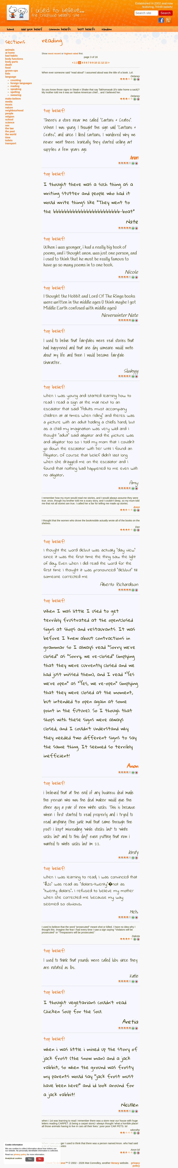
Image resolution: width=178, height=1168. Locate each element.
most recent (54, 53)
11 (99, 62)
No (40, 1159)
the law (9, 128)
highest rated (71, 53)
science (9, 122)
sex (7, 125)
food (8, 67)
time (7, 137)
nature (9, 107)
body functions (14, 58)
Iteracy (115, 1163)
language (10, 76)
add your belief (31, 29)
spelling (15, 92)
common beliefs (60, 29)
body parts (11, 61)
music (8, 104)
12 (102, 62)
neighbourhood (14, 110)
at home (10, 52)
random (107, 29)
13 (106, 62)
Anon (134, 158)
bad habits (11, 55)
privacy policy (135, 1164)
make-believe (13, 98)
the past (10, 131)
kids (7, 73)
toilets (9, 140)
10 (95, 62)
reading (14, 86)
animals (9, 49)
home (10, 29)
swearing (15, 95)
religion (9, 116)
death (8, 64)
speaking (15, 89)
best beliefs (86, 29)
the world (10, 134)
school (9, 119)
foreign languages (21, 83)
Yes (29, 1159)
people (9, 113)
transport (10, 143)
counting (15, 80)
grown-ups (11, 70)
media (8, 101)
